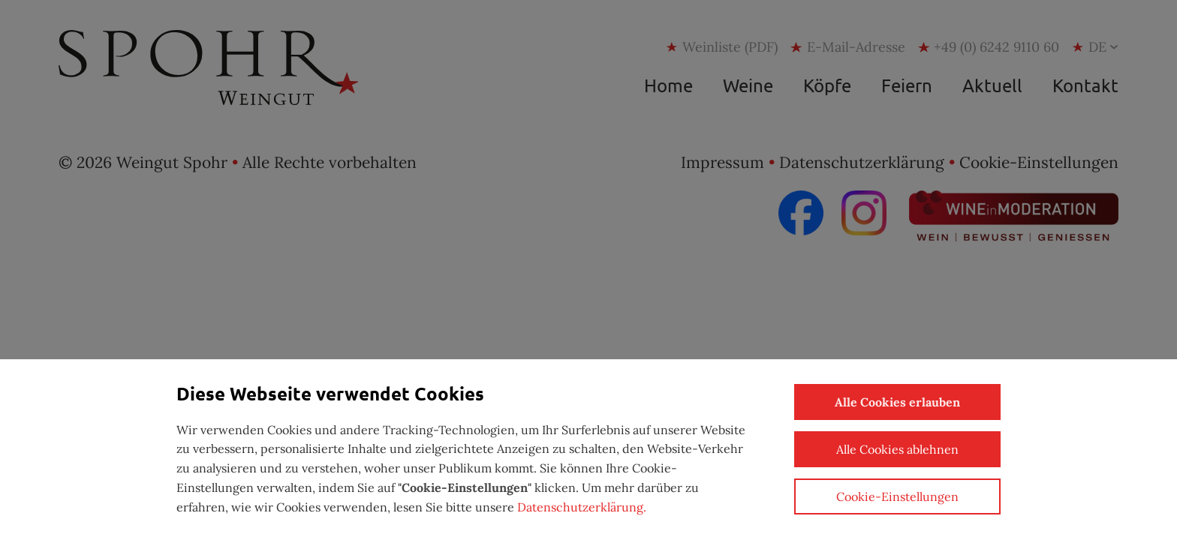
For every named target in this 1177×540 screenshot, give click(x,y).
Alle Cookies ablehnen (897, 449)
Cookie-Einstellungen (897, 496)
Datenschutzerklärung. (581, 507)
